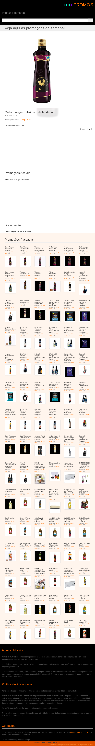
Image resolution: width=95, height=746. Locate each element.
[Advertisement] (32, 149)
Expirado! (26, 119)
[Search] (90, 20)
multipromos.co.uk (85, 745)
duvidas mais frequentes (79, 732)
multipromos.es (70, 745)
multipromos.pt (57, 745)
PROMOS (83, 4)
